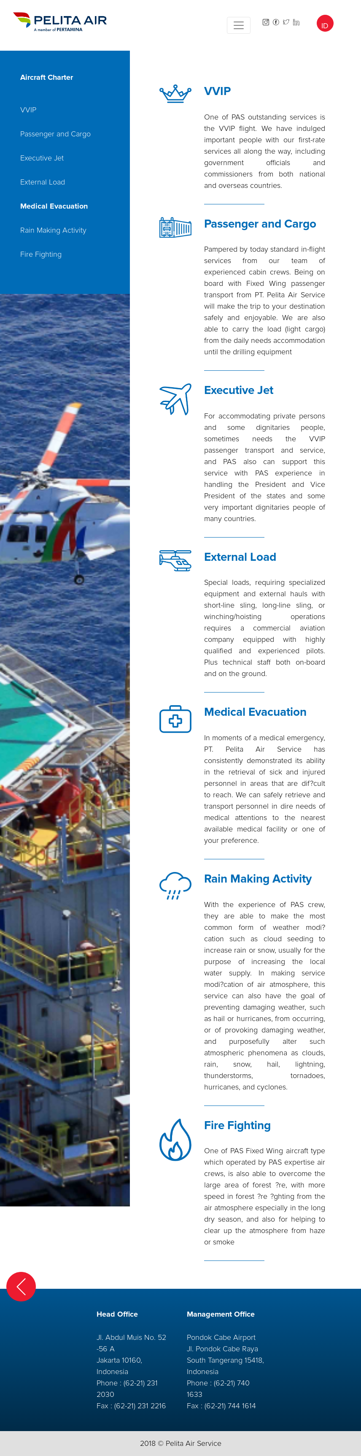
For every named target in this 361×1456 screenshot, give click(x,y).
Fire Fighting (41, 254)
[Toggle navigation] (239, 25)
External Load (42, 182)
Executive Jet (42, 158)
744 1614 (242, 1405)
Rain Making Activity (53, 230)
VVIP (28, 109)
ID (325, 25)
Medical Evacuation (54, 206)
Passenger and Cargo (55, 134)
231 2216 (151, 1405)
